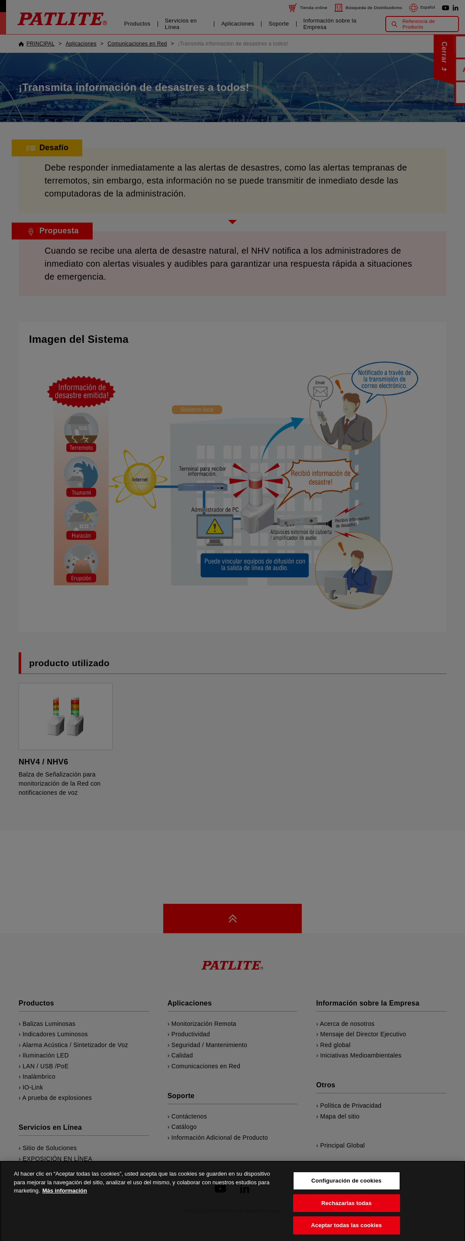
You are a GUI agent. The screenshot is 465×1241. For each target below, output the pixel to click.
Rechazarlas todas (346, 1217)
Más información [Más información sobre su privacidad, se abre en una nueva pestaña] (64, 1205)
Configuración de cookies (346, 1195)
